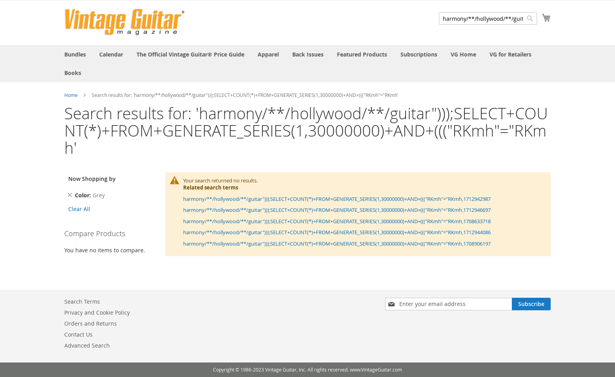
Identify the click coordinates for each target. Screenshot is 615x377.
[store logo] (124, 22)
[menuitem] (75, 54)
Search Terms (82, 301)
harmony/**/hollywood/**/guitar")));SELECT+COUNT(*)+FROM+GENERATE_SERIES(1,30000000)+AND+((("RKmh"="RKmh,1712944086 (337, 232)
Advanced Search (87, 345)
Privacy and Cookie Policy (97, 312)
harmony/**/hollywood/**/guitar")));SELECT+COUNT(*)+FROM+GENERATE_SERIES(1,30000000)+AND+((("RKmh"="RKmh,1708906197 (337, 243)
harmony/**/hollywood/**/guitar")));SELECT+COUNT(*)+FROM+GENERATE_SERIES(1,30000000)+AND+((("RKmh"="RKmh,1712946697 (337, 209)
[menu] (307, 63)
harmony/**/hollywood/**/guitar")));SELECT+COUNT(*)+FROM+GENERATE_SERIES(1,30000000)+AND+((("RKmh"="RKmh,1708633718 (337, 221)
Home (71, 95)
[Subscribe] (531, 304)
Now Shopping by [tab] (92, 178)
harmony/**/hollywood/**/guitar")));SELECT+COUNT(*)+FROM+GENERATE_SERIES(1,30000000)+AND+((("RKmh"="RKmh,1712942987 (337, 198)
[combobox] (488, 18)
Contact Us (78, 334)
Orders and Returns (90, 323)
